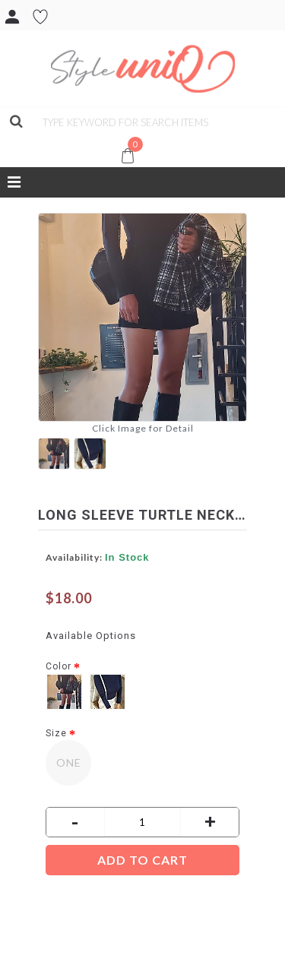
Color (58, 666)
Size (56, 733)
